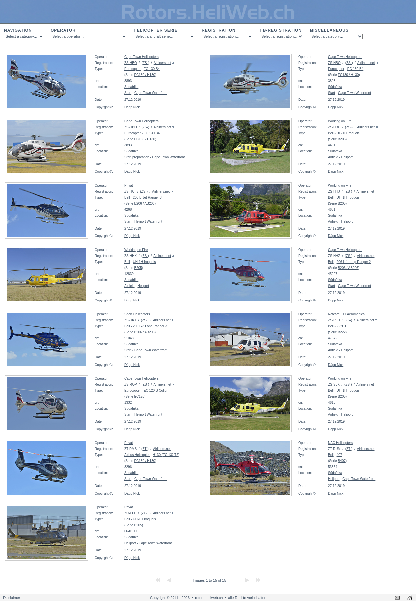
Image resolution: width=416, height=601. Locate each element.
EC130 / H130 (144, 75)
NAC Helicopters (340, 443)
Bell (331, 133)
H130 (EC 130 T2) (166, 455)
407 (339, 455)
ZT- (144, 449)
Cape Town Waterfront (150, 93)
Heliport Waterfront (148, 221)
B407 (341, 461)
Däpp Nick (132, 107)
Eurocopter (132, 69)
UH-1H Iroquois (348, 133)
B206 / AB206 (144, 203)
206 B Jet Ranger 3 (147, 197)
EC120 (139, 396)
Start (127, 93)
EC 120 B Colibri (156, 390)
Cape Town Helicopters (141, 57)
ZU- (145, 513)
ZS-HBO (130, 63)
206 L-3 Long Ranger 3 (150, 326)
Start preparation (136, 157)
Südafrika (131, 87)
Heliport (346, 157)
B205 (341, 139)
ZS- (145, 63)
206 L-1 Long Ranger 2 (354, 262)
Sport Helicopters (137, 314)
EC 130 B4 (152, 69)
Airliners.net (162, 63)
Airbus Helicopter (137, 455)
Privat (128, 185)
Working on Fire (339, 121)
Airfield (333, 157)
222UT (342, 326)
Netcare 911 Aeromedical (346, 314)
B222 (341, 332)
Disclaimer (11, 598)
